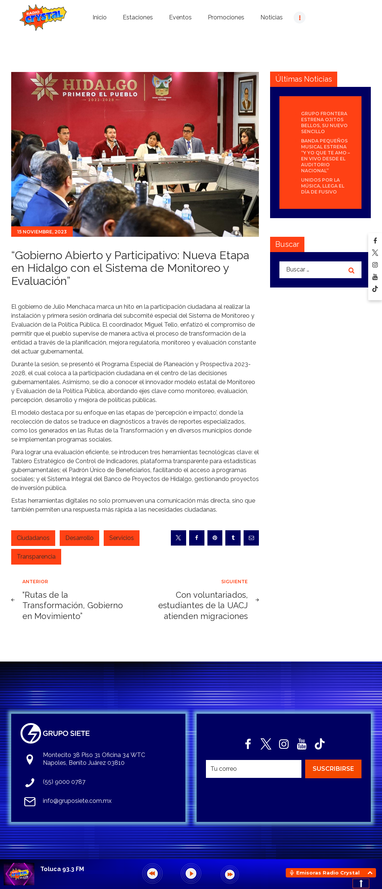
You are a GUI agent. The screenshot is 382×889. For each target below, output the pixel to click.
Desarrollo (79, 537)
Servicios (121, 537)
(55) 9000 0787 (64, 781)
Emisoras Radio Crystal (328, 873)
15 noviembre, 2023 (42, 232)
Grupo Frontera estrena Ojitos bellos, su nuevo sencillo (324, 122)
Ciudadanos (33, 537)
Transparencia (36, 556)
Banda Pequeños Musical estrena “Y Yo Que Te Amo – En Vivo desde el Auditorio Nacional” (325, 155)
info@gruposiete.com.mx (77, 800)
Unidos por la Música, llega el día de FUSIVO (322, 186)
